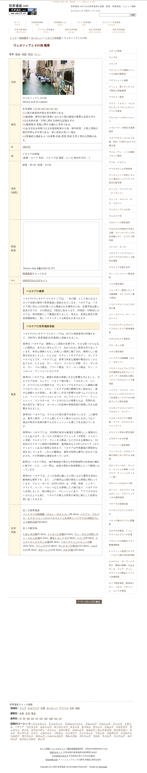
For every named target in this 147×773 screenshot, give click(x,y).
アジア (23, 708)
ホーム (17, 23)
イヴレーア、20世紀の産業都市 (122, 130)
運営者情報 (72, 749)
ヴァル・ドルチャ (117, 162)
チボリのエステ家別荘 (119, 339)
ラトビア (106, 736)
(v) (51, 109)
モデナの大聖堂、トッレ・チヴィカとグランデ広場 (122, 533)
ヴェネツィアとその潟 (119, 209)
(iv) (47, 109)
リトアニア (119, 736)
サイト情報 (45, 749)
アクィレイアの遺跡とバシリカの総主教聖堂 (122, 72)
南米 (77, 708)
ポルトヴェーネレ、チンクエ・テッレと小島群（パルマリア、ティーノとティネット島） (122, 471)
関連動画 (27, 273)
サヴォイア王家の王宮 (119, 267)
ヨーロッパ (36, 38)
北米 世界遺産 (95, 30)
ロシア (41, 739)
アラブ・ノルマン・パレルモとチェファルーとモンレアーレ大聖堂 (122, 107)
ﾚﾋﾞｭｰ (37, 54)
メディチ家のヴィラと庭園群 (122, 522)
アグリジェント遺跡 (118, 80)
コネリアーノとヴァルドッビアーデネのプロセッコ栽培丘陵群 (122, 257)
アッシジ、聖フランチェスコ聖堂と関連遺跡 (122, 89)
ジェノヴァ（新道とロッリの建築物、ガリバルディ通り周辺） (122, 294)
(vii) (46, 718)
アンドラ (117, 724)
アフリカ (63, 708)
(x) (60, 718)
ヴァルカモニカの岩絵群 (120, 169)
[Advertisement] (55, 576)
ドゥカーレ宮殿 (55, 534)
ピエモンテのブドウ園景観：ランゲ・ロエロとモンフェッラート (122, 422)
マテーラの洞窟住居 (118, 504)
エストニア (46, 727)
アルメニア (105, 724)
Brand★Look (51, 759)
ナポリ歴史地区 (116, 351)
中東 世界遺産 (20, 30)
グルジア (109, 727)
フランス (100, 733)
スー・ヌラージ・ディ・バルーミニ (122, 316)
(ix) (56, 718)
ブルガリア (112, 733)
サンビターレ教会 (68, 546)
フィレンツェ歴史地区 (119, 445)
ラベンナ (40, 546)
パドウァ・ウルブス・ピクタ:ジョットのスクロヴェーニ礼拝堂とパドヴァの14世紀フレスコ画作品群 (61, 518)
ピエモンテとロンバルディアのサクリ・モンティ (122, 410)
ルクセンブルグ (28, 739)
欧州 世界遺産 (71, 30)
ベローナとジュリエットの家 (76, 542)
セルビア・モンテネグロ (98, 730)
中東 (42, 708)
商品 (30, 54)
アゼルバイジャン (74, 724)
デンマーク (23, 733)
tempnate (103, 767)
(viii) (51, 718)
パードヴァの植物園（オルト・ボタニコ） (46, 514)
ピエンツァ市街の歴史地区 (122, 432)
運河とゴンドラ (58, 538)
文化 (27, 713)
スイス (25, 730)
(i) (35, 109)
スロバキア (64, 730)
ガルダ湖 (68, 550)
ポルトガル (71, 736)
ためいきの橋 (30, 534)
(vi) (56, 109)
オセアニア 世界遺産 (111, 23)
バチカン (58, 733)
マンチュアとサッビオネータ (122, 512)
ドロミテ (113, 64)
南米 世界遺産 (118, 30)
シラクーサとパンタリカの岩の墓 (122, 306)
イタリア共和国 (53, 38)
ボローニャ (44, 550)
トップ (13, 38)
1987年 (27, 147)
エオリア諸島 (115, 51)
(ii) (39, 109)
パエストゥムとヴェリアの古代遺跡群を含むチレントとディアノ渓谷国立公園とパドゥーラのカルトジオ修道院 (122, 376)
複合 (33, 713)
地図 (24, 54)
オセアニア (33, 708)
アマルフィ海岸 (116, 97)
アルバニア (91, 724)
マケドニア (85, 736)
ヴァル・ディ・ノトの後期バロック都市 (122, 154)
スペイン (51, 730)
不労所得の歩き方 (60, 756)
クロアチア (121, 727)
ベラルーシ (126, 733)
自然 (22, 713)
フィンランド (86, 733)
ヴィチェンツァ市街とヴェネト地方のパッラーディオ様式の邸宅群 (122, 179)
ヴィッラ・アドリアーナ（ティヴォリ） (120, 191)
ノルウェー (46, 733)
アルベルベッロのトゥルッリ (122, 119)
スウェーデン (38, 730)
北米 (71, 708)
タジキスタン (120, 730)
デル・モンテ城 (116, 345)
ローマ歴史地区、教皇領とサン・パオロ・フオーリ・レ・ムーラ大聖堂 (122, 587)
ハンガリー (71, 733)
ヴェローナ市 (115, 216)
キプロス (86, 727)
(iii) (43, 109)
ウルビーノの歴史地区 (119, 222)
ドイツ (34, 733)
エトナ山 (113, 57)
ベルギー (15, 736)
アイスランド (39, 724)
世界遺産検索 (37, 23)
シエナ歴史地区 (116, 284)
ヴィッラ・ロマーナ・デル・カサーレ (120, 201)
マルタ (96, 736)
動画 (18, 54)
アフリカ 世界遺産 (46, 30)
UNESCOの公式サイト (35, 280)
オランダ (74, 727)
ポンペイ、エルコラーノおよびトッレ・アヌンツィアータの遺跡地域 (122, 494)
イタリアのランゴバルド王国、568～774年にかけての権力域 (122, 142)
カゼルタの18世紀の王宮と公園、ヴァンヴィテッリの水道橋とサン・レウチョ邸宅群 (122, 234)
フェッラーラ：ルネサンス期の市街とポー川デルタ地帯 (122, 455)
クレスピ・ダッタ (117, 247)
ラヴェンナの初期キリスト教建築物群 (122, 543)
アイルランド (55, 724)
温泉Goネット (56, 752)
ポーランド (27, 736)
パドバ (80, 538)
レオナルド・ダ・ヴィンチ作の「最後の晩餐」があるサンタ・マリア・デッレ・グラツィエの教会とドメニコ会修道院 (122, 569)
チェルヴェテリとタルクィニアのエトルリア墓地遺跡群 (122, 328)
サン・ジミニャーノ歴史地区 (122, 275)
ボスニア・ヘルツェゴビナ (49, 736)
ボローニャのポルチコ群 (120, 483)
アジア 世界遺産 (84, 23)
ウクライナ (32, 727)
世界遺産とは (60, 23)
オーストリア (61, 727)
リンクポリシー (58, 749)
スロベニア (78, 730)
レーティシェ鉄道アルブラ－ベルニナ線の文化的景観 (122, 553)
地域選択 (23, 38)
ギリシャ (97, 727)
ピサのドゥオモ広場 (118, 438)
